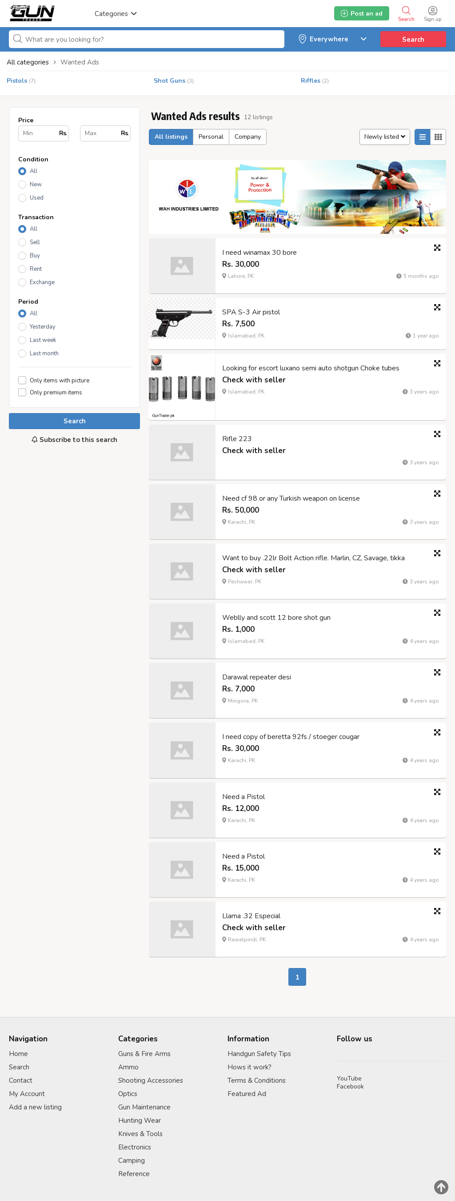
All (33, 171)
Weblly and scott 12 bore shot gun (276, 618)
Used (37, 198)
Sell (35, 242)
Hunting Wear (139, 1121)
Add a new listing (35, 1107)
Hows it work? (249, 1067)
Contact (20, 1080)
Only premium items (56, 392)
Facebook (350, 1086)
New (36, 185)
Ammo (128, 1067)
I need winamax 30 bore (259, 253)
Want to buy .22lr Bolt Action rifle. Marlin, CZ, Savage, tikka (313, 558)
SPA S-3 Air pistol (251, 312)
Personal (211, 137)
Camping (131, 1161)
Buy (35, 256)
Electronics (134, 1147)
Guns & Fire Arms (144, 1054)
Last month (44, 353)
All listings (171, 137)
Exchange (42, 282)
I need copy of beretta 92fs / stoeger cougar (290, 737)
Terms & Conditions (257, 1080)
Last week (43, 340)
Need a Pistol (243, 797)
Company (248, 137)
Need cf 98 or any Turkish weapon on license (291, 498)
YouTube (349, 1078)
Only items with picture (59, 380)
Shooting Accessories (150, 1080)
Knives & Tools (140, 1134)
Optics (127, 1094)
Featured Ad (247, 1094)
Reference (134, 1174)
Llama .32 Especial (251, 916)
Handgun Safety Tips (259, 1054)
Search (413, 39)
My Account (27, 1094)
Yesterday (43, 327)
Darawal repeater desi (256, 677)
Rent (36, 269)
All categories (28, 62)
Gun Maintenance (144, 1107)
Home (18, 1054)
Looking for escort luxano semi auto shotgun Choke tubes (310, 368)
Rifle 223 (237, 439)
